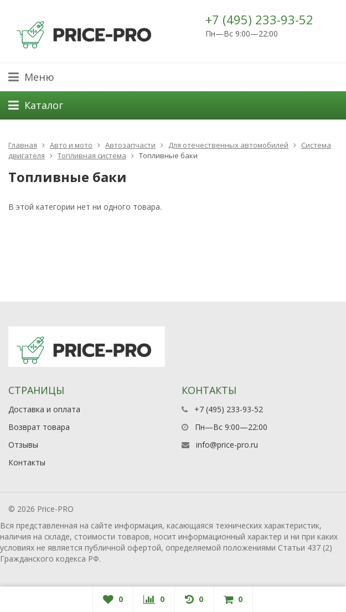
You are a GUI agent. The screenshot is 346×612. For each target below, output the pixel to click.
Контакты (26, 462)
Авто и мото (71, 145)
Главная (22, 145)
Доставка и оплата (44, 409)
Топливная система (92, 155)
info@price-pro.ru (227, 444)
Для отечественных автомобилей (228, 145)
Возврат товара (39, 427)
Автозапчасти (130, 145)
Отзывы (23, 444)
